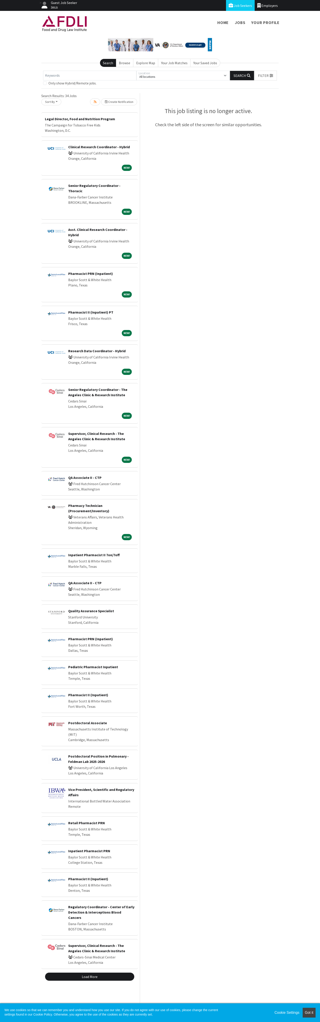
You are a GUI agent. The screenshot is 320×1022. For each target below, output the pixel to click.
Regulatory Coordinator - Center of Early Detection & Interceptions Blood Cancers (101, 912)
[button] (265, 75)
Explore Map (145, 63)
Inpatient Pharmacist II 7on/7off (94, 555)
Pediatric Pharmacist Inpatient (93, 667)
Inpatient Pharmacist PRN (89, 851)
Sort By (50, 102)
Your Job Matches (174, 63)
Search (108, 63)
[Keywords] (89, 75)
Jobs (240, 22)
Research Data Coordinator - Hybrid (97, 351)
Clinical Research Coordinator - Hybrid (99, 147)
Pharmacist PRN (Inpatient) (90, 273)
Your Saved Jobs (205, 63)
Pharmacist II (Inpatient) (88, 695)
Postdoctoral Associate (87, 723)
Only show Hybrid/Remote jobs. (72, 83)
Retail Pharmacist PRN (86, 823)
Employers (267, 5)
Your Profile (265, 22)
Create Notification (119, 102)
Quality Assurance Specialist (91, 611)
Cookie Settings (286, 1012)
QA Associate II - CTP (85, 477)
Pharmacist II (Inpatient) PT (90, 312)
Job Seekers (240, 5)
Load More (90, 976)
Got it (309, 1012)
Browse (124, 63)
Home (223, 22)
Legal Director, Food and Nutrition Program (80, 119)
